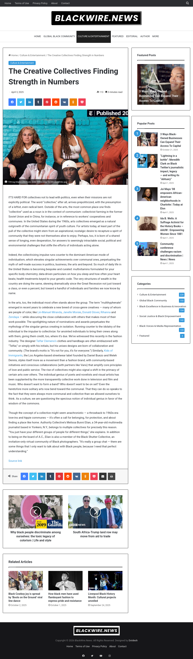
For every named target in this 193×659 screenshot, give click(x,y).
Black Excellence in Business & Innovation (162, 306)
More (155, 36)
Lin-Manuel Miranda (49, 312)
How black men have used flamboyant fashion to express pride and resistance (65, 597)
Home (8, 3)
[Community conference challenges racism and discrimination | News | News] (147, 249)
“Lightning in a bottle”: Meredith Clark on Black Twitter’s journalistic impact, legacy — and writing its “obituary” (172, 167)
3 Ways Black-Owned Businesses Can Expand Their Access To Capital (157, 95)
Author (145, 36)
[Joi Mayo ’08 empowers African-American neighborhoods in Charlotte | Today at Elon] (147, 194)
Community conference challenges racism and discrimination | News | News (171, 251)
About (54, 3)
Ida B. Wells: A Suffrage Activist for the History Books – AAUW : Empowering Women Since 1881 (172, 226)
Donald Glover (90, 312)
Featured (118, 36)
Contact (65, 3)
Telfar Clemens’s (46, 341)
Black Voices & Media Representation (160, 325)
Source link (15, 461)
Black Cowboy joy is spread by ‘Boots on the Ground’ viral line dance (25, 597)
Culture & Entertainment (94, 36)
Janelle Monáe (72, 312)
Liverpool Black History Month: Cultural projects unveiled (102, 597)
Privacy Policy (40, 3)
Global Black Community (59, 36)
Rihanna (106, 312)
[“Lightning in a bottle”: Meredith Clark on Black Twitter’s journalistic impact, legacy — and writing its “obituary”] (147, 161)
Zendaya (13, 317)
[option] (161, 84)
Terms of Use (22, 3)
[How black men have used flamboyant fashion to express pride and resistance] (65, 580)
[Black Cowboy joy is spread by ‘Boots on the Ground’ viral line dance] (25, 580)
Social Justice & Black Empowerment (160, 316)
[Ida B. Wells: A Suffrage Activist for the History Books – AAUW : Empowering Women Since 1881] (147, 223)
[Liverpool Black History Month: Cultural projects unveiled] (105, 580)
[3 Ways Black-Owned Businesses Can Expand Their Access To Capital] (147, 139)
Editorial (132, 36)
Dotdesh (133, 640)
